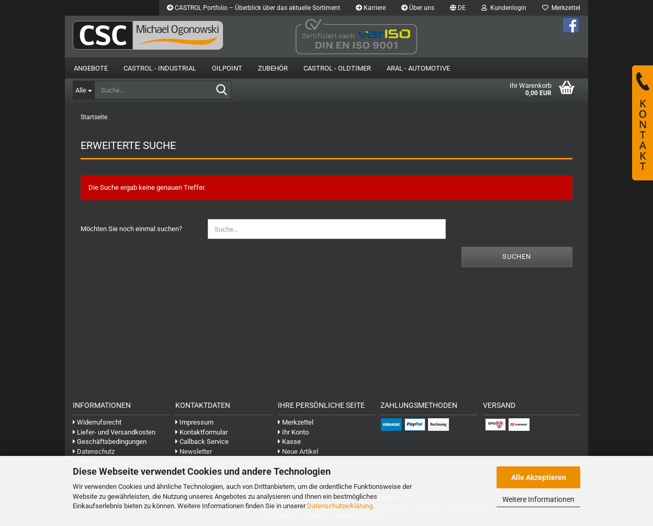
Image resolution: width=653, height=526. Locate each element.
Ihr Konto (293, 432)
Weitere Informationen (538, 499)
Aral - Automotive (418, 68)
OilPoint (227, 68)
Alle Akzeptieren (538, 477)
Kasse (289, 441)
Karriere (371, 8)
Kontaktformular (201, 432)
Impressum (194, 422)
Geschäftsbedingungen (110, 441)
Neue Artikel (298, 451)
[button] (458, 8)
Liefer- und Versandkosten (114, 432)
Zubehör (273, 68)
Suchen (516, 256)
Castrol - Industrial (159, 68)
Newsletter (193, 451)
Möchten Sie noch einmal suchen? (131, 229)
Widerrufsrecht (97, 422)
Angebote (91, 68)
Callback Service (202, 441)
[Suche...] (83, 90)
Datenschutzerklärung (340, 506)
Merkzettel (561, 8)
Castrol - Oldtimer (337, 68)
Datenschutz (94, 451)
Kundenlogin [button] (503, 8)
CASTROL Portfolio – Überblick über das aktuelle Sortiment (253, 8)
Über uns (417, 8)
